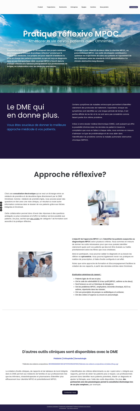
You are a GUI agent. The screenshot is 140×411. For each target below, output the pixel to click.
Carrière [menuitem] (92, 5)
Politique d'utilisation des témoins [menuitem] (82, 406)
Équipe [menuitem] (83, 5)
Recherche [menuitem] (62, 5)
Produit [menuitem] (39, 5)
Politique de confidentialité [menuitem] (66, 406)
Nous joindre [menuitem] (103, 5)
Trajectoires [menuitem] (50, 5)
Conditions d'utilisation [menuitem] (52, 406)
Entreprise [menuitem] (73, 5)
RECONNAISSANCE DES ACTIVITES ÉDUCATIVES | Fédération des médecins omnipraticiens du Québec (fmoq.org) (83, 364)
